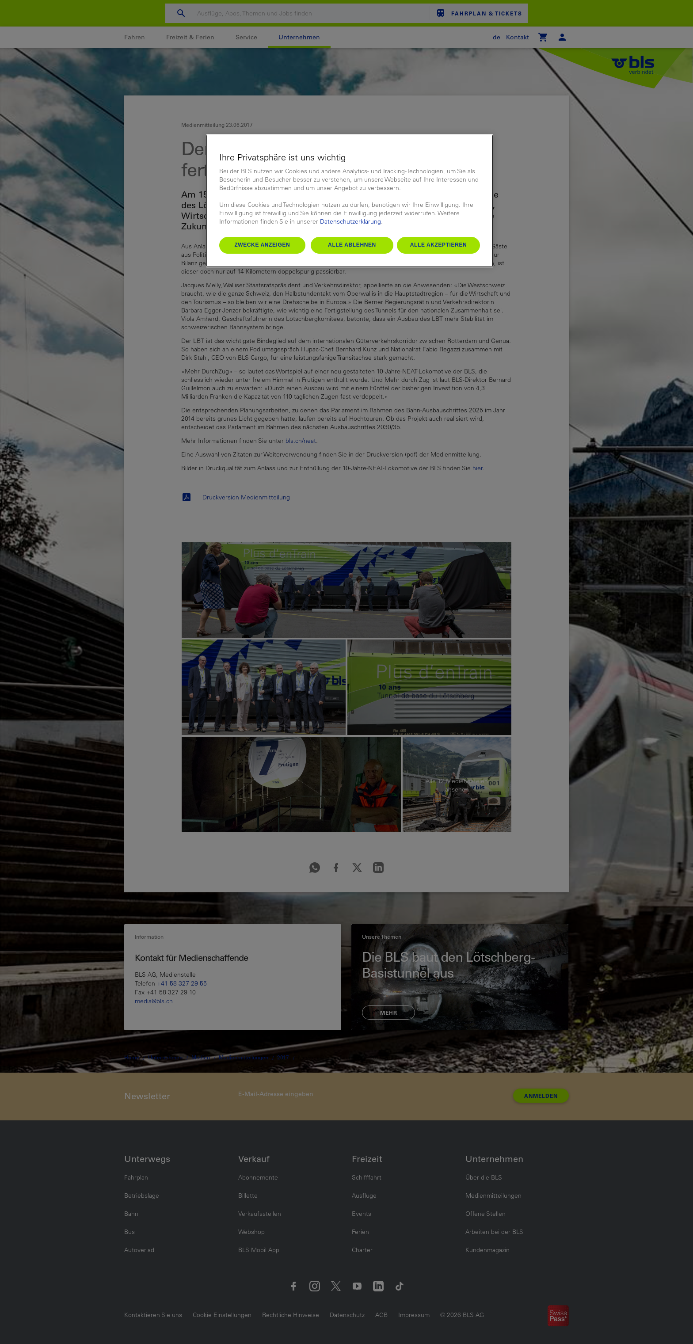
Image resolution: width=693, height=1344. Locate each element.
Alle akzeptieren (438, 245)
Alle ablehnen (352, 245)
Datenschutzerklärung (350, 221)
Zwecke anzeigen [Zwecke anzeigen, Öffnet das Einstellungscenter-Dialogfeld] (262, 245)
